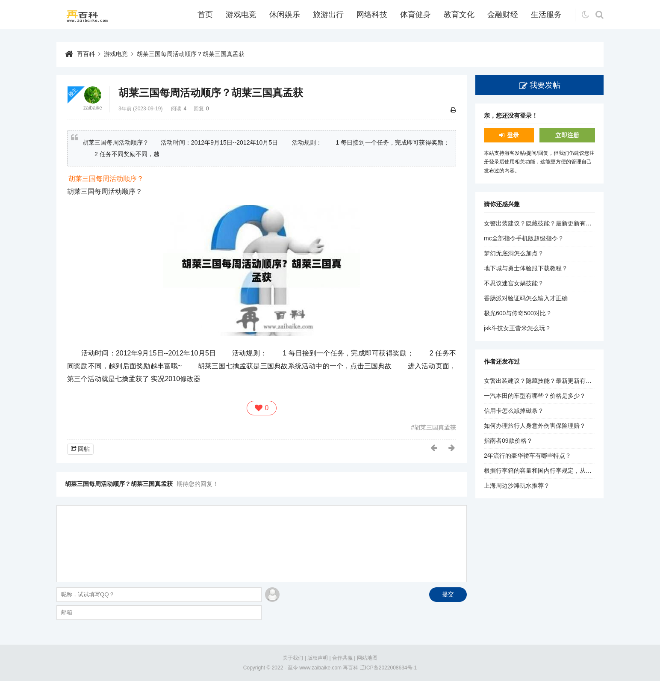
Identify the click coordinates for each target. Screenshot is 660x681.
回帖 (84, 448)
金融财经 (502, 14)
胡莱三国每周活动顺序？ (106, 178)
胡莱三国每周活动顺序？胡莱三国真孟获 (191, 53)
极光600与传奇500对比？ (518, 313)
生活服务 (546, 14)
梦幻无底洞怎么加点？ (514, 253)
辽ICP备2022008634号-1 (388, 668)
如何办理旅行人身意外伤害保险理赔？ (535, 425)
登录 (513, 135)
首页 (205, 14)
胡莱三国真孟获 (435, 427)
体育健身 (415, 14)
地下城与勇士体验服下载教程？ (526, 268)
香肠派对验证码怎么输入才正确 (526, 298)
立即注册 (567, 135)
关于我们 (293, 658)
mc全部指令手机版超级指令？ (524, 238)
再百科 (86, 53)
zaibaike (92, 108)
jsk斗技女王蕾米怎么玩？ (517, 328)
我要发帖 (545, 85)
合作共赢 (342, 658)
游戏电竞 (241, 14)
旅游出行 (328, 14)
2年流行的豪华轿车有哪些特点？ (527, 455)
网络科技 (372, 14)
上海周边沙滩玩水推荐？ (517, 485)
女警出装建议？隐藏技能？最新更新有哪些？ (544, 223)
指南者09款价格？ (508, 440)
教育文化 (459, 14)
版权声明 (317, 658)
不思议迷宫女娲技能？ (514, 283)
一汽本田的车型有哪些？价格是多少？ (535, 395)
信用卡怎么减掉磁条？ (514, 410)
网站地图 (367, 658)
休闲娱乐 (284, 14)
